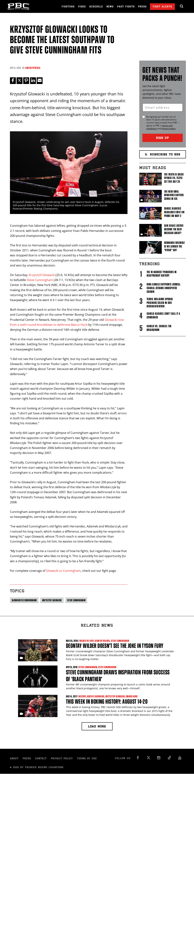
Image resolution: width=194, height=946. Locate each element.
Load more (97, 727)
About (14, 758)
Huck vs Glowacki (95, 696)
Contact (41, 758)
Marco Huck (132, 696)
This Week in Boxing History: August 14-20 (107, 701)
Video (82, 7)
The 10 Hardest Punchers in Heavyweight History (162, 274)
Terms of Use (87, 758)
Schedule (96, 7)
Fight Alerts (162, 7)
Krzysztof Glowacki (42, 275)
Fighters (68, 7)
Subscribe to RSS (162, 155)
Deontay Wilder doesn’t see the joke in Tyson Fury (114, 646)
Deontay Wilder (102, 640)
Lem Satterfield (32, 67)
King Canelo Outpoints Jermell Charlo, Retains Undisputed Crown (164, 288)
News (110, 7)
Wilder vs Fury (86, 640)
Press (142, 7)
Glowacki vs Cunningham (63, 571)
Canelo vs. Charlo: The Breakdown (159, 328)
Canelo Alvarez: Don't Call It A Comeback (163, 315)
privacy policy (169, 128)
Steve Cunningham (40, 280)
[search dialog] (182, 6)
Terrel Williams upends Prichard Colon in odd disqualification (160, 302)
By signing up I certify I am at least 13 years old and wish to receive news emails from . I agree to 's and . (162, 122)
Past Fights (126, 7)
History (82, 696)
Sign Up (162, 138)
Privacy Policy (62, 758)
